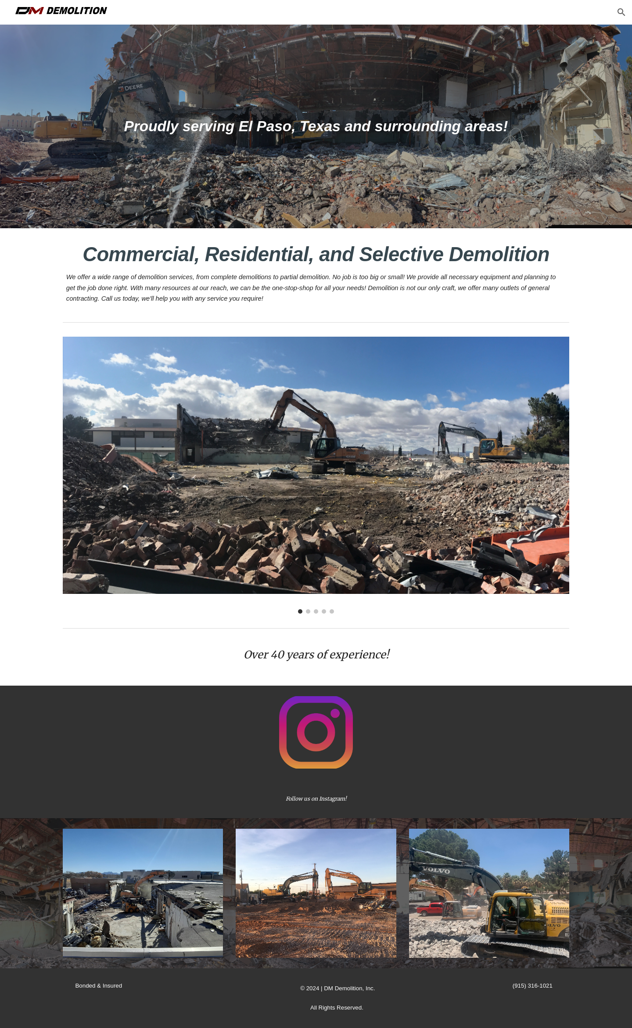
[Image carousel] (316, 475)
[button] (621, 12)
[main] (316, 126)
